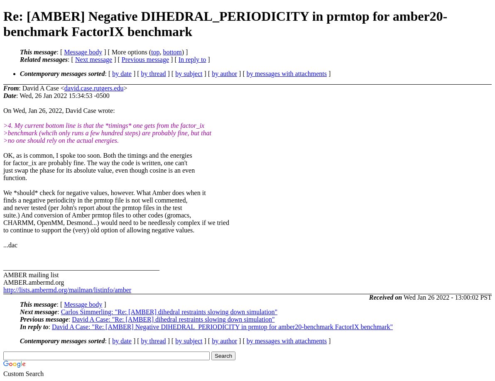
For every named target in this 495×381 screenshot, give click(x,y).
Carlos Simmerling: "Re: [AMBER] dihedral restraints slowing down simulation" (169, 311)
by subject (188, 73)
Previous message (145, 59)
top (155, 52)
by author (224, 73)
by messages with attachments (287, 73)
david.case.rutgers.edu (94, 88)
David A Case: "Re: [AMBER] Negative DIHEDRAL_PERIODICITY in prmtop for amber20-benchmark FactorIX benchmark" (222, 326)
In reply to (192, 59)
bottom (172, 52)
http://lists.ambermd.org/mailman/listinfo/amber (67, 289)
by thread (153, 73)
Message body (83, 52)
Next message (93, 59)
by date (122, 73)
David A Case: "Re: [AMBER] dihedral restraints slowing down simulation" (173, 319)
